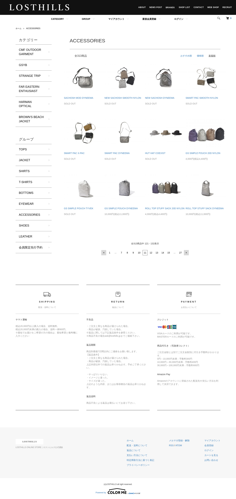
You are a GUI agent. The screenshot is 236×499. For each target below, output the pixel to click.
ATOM (179, 445)
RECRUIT (227, 7)
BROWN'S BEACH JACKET (31, 119)
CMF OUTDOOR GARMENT (30, 52)
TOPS (23, 149)
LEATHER (25, 236)
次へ (186, 252)
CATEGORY (57, 19)
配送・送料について (137, 445)
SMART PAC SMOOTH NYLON (202, 98)
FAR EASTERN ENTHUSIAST (29, 89)
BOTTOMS (26, 193)
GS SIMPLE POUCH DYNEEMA (121, 208)
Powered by (118, 491)
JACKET (24, 160)
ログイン (178, 19)
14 (162, 252)
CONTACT (199, 7)
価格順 (200, 55)
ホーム (18, 28)
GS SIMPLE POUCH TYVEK (78, 208)
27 (180, 252)
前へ (103, 252)
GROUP (86, 19)
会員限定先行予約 (30, 247)
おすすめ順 (186, 55)
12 (151, 252)
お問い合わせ (211, 460)
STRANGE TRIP (30, 75)
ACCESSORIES (33, 28)
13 (157, 252)
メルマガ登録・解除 (179, 440)
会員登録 (209, 445)
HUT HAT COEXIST (155, 153)
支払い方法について (137, 455)
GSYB (23, 65)
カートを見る (211, 455)
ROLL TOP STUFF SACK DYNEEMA (205, 208)
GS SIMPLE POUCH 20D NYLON (203, 153)
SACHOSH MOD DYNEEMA (78, 98)
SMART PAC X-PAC (74, 153)
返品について (133, 450)
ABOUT (142, 7)
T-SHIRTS (25, 182)
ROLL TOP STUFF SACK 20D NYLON (165, 208)
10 (139, 252)
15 (168, 252)
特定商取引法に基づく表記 (140, 460)
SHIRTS (24, 171)
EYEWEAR (26, 203)
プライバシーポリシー (138, 465)
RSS (171, 445)
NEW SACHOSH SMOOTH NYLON (123, 98)
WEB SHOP (213, 7)
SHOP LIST (184, 7)
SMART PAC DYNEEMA (117, 153)
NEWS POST (155, 7)
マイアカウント (116, 19)
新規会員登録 (149, 19)
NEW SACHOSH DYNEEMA (159, 98)
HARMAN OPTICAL (25, 104)
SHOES (24, 225)
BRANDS (170, 7)
